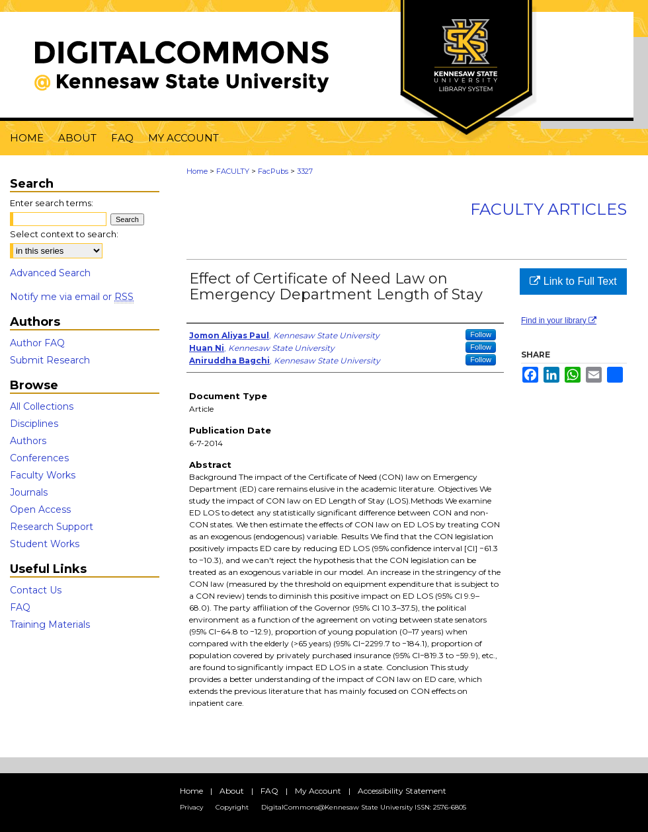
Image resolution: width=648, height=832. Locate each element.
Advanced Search (50, 273)
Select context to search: (64, 234)
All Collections (41, 406)
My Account (318, 791)
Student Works (44, 544)
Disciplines (34, 424)
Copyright (232, 807)
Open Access (40, 509)
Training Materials (50, 624)
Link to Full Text (573, 281)
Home (197, 171)
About (232, 791)
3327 (305, 171)
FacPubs (273, 171)
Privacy (191, 807)
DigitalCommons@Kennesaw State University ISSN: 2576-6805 (363, 807)
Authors (28, 441)
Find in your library (558, 320)
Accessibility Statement (402, 791)
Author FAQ (37, 343)
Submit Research (50, 360)
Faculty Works (42, 475)
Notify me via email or (72, 297)
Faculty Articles (548, 209)
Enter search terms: (51, 203)
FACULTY (232, 171)
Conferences (39, 458)
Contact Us (35, 590)
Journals (29, 492)
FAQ (20, 607)
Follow (480, 334)
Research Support (51, 527)
